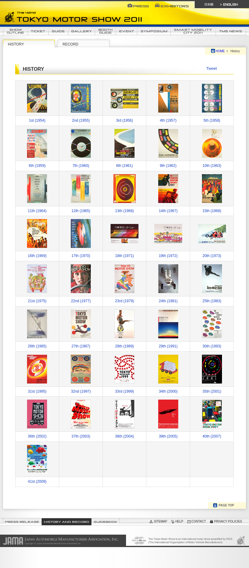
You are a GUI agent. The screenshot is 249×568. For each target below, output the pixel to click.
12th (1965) (80, 211)
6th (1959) (37, 166)
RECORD (70, 44)
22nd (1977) (81, 301)
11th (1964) (37, 211)
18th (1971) (124, 256)
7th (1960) (81, 166)
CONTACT (199, 521)
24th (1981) (168, 301)
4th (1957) (168, 120)
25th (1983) (212, 301)
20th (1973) (212, 256)
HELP (179, 521)
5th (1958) (211, 120)
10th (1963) (212, 166)
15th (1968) (212, 211)
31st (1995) (37, 391)
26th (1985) (37, 346)
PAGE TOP (226, 505)
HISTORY (16, 44)
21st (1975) (37, 301)
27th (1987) (80, 346)
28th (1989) (124, 346)
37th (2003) (80, 436)
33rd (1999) (124, 391)
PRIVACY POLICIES (228, 521)
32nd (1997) (81, 391)
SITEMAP (160, 521)
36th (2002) (37, 436)
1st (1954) (37, 120)
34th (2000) (168, 391)
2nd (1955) (81, 120)
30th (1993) (212, 346)
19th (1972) (168, 256)
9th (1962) (168, 166)
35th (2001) (212, 391)
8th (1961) (124, 166)
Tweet (211, 68)
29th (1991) (168, 346)
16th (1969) (37, 256)
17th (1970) (80, 256)
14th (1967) (168, 211)
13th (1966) (124, 211)
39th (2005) (168, 436)
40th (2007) (212, 436)
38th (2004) (124, 436)
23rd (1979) (124, 301)
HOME (220, 51)
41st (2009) (37, 481)
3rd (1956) (124, 120)
